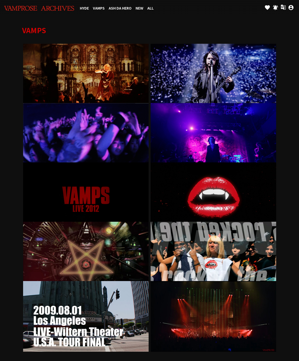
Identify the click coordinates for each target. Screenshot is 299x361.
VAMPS (99, 8)
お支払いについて (93, 243)
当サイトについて (30, 243)
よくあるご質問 (262, 243)
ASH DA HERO (120, 8)
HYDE (84, 8)
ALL (150, 8)
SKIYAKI (169, 327)
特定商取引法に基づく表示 (210, 243)
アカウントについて (61, 243)
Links (8, 243)
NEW (139, 8)
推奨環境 (240, 243)
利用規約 (116, 243)
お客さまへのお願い (172, 243)
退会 (149, 254)
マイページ (286, 243)
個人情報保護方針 (140, 243)
